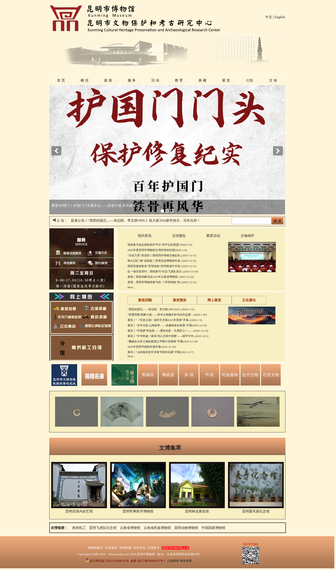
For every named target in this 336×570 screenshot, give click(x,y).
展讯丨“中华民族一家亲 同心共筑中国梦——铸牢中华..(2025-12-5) (168, 336)
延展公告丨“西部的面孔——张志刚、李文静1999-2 (109, 220)
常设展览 (111, 547)
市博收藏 (125, 547)
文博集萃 (170, 448)
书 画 (209, 375)
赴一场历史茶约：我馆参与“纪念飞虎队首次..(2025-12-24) (163, 271)
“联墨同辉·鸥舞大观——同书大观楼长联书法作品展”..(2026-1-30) (167, 314)
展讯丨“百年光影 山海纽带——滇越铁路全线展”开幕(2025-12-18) (167, 325)
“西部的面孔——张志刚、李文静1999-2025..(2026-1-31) (161, 309)
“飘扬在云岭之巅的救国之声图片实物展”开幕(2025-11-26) (163, 341)
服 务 (131, 80)
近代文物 (250, 375)
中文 (268, 17)
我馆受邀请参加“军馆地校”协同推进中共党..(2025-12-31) (162, 266)
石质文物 (271, 375)
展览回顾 (145, 300)
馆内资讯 (145, 236)
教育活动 (213, 236)
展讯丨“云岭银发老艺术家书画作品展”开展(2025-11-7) (161, 352)
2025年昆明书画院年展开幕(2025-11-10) (152, 346)
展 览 (226, 80)
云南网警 (173, 561)
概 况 (84, 80)
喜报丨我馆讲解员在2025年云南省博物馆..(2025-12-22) (161, 276)
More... (131, 287)
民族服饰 (230, 375)
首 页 (61, 80)
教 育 (179, 80)
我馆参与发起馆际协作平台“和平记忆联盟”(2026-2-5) (160, 244)
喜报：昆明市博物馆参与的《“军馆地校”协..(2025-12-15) (162, 282)
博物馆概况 (95, 547)
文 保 (273, 80)
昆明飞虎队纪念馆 (103, 528)
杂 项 (189, 375)
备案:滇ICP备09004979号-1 (147, 561)
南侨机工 (79, 528)
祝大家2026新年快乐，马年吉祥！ (174, 220)
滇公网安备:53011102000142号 (107, 561)
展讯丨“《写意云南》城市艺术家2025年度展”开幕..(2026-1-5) (165, 320)
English (279, 17)
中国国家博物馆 (213, 528)
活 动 (155, 80)
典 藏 (202, 80)
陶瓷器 (168, 375)
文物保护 (247, 236)
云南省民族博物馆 (157, 528)
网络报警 (186, 561)
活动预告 (179, 236)
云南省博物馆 (130, 528)
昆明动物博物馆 (186, 528)
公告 (249, 80)
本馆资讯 (139, 547)
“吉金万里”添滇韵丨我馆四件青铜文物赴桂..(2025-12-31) (162, 255)
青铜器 (148, 375)
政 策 (108, 80)
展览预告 (179, 300)
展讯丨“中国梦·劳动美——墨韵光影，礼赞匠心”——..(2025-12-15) (168, 330)
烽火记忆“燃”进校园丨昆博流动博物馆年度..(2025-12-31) (162, 260)
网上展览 (214, 300)
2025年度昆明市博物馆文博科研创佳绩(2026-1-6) (157, 250)
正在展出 (249, 300)
